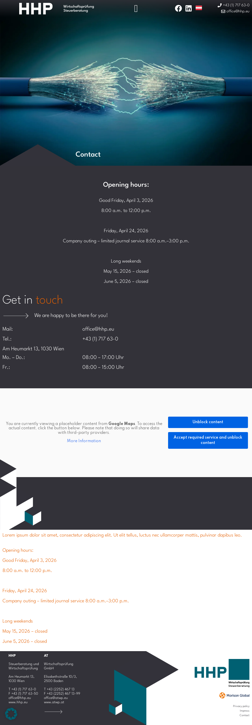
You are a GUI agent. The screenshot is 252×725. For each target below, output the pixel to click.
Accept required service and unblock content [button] (208, 440)
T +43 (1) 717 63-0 (22, 689)
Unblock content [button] (208, 422)
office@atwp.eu (56, 698)
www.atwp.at (54, 702)
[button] (11, 714)
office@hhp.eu (98, 329)
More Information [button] (84, 441)
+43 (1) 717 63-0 (100, 339)
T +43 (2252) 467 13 (59, 689)
